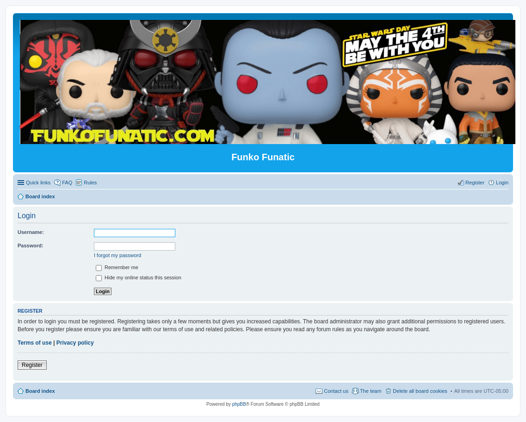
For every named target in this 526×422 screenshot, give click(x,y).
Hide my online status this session (138, 277)
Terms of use (35, 343)
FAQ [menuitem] (67, 182)
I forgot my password (117, 255)
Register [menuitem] (474, 182)
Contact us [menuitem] (336, 391)
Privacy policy (75, 343)
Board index (40, 391)
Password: (30, 245)
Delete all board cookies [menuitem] (420, 391)
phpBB (239, 404)
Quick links (38, 182)
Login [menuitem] (502, 182)
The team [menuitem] (370, 391)
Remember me (117, 267)
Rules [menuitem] (90, 182)
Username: (31, 232)
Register (32, 365)
